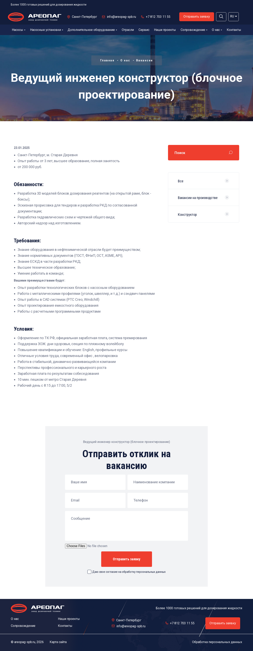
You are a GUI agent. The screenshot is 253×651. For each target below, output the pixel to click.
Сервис (144, 30)
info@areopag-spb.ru (121, 17)
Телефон (140, 500)
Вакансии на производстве (198, 198)
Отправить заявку (196, 16)
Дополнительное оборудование (92, 30)
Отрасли (128, 30)
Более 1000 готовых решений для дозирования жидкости (48, 4)
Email (75, 500)
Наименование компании (154, 482)
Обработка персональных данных (217, 642)
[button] (221, 16)
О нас (217, 30)
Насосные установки (46, 30)
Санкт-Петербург (84, 17)
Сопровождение (194, 30)
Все (180, 181)
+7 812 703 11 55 (158, 17)
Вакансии (144, 60)
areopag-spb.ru (24, 642)
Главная (107, 60)
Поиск (180, 153)
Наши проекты (165, 30)
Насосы (18, 30)
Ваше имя (79, 482)
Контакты (234, 30)
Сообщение (80, 519)
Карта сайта (58, 642)
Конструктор (187, 214)
